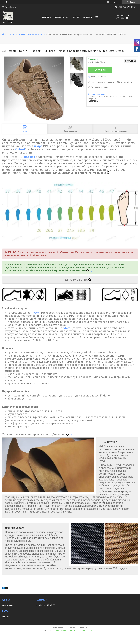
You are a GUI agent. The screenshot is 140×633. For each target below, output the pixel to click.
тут (91, 270)
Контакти (88, 17)
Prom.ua (83, 628)
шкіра (38, 146)
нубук (35, 312)
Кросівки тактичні (17, 34)
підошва (29, 157)
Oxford (20, 149)
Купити (102, 69)
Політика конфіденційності (85, 630)
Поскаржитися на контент (62, 630)
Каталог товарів (62, 17)
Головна (46, 17)
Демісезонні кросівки (36, 34)
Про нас (76, 17)
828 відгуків (115, 2)
